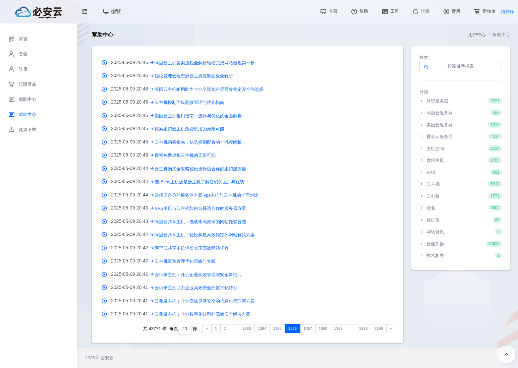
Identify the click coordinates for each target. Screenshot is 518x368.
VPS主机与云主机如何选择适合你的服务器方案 (200, 208)
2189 (379, 328)
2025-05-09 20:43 (133, 207)
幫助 (359, 11)
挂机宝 (460, 220)
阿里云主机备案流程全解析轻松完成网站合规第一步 (205, 62)
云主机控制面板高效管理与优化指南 (189, 102)
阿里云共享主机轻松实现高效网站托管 (192, 248)
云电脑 (460, 196)
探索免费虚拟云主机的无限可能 (185, 155)
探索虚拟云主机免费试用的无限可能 (189, 128)
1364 (262, 328)
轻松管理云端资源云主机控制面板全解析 (194, 75)
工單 (390, 11)
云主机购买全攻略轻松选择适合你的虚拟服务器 (200, 168)
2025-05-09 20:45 (133, 115)
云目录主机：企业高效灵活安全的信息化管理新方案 (205, 301)
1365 (277, 328)
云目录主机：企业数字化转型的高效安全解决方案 (202, 314)
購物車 (484, 11)
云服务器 (460, 244)
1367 (307, 328)
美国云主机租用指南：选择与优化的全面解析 (198, 115)
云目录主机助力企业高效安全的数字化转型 (196, 287)
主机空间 (460, 148)
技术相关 (460, 255)
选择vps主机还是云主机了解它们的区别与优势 (199, 181)
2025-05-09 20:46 (133, 62)
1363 (246, 328)
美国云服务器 (460, 125)
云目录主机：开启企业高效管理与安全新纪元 (198, 274)
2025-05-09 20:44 (133, 168)
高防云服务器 (460, 113)
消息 (420, 11)
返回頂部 (506, 354)
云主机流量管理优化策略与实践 (185, 261)
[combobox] (184, 329)
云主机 (460, 184)
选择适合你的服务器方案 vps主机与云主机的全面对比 (206, 195)
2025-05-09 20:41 (133, 287)
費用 (451, 11)
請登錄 (507, 11)
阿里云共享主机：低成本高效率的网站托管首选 (200, 221)
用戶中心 (477, 34)
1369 (338, 328)
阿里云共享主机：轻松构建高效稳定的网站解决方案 (205, 234)
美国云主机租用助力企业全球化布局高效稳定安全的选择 (209, 89)
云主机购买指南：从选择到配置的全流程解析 (198, 142)
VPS (460, 172)
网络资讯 (460, 232)
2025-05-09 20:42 (133, 234)
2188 (363, 328)
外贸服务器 (460, 101)
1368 (323, 328)
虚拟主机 (460, 160)
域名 (460, 208)
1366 (292, 328)
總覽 (112, 11)
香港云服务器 (460, 136)
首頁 (328, 11)
